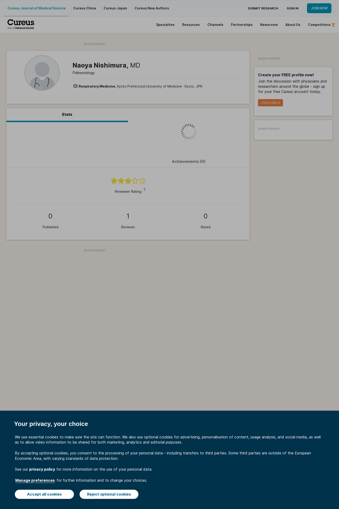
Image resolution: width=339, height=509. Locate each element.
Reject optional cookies (109, 494)
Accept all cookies (44, 494)
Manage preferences (35, 480)
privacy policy (42, 469)
